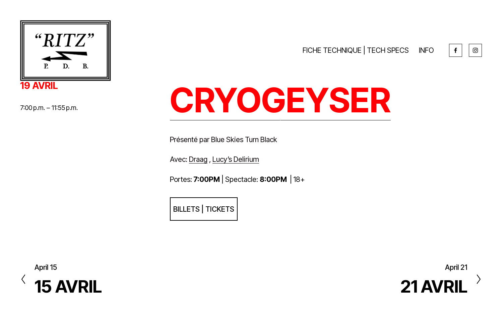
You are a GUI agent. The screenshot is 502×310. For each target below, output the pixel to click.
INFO (426, 50)
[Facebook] (455, 50)
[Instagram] (475, 50)
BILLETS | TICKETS (203, 209)
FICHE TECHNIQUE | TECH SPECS (356, 50)
